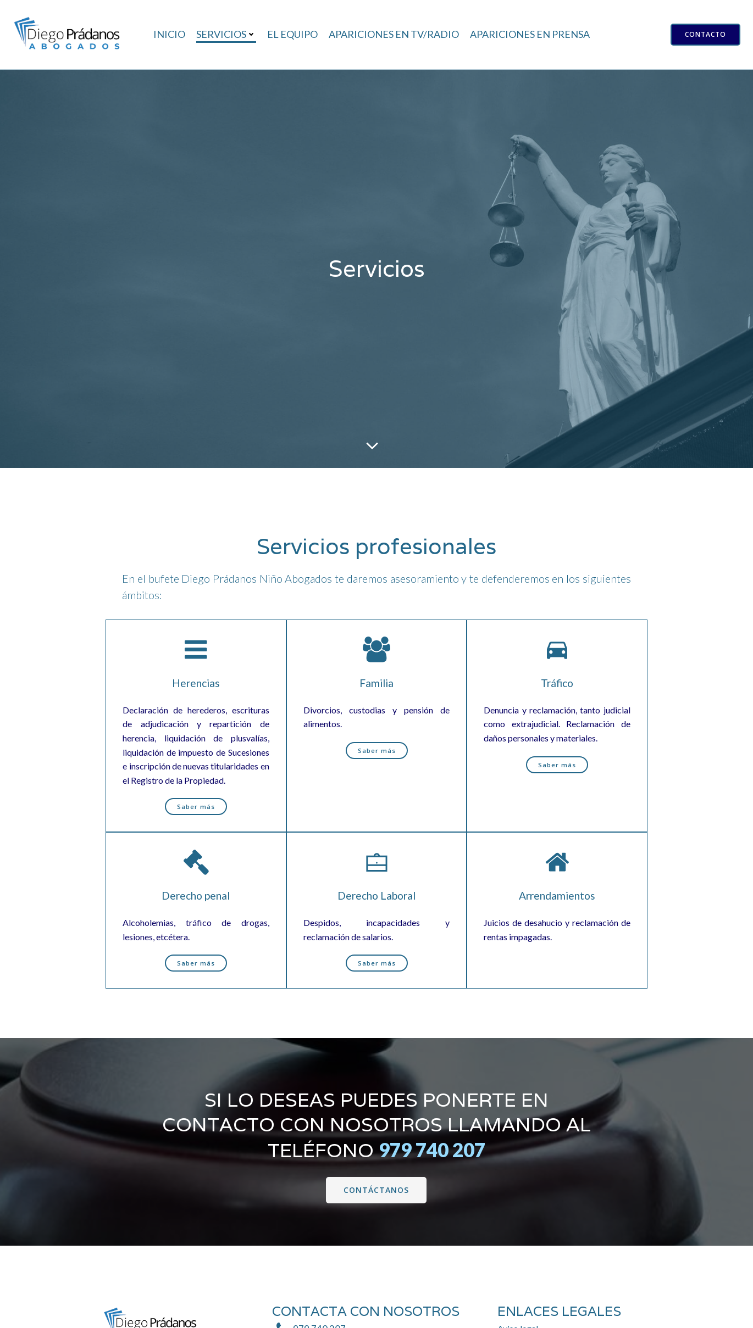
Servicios (226, 34)
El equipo (292, 34)
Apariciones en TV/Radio (394, 34)
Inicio (169, 34)
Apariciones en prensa (530, 34)
